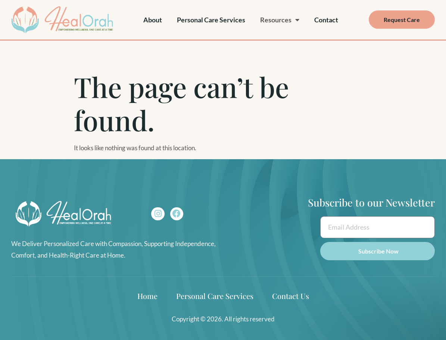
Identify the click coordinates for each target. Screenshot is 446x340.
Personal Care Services (211, 20)
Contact (326, 20)
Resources (279, 20)
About (152, 20)
